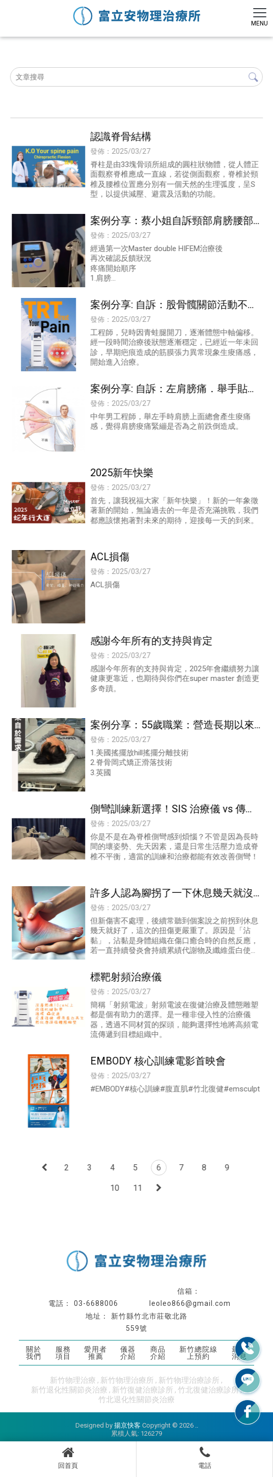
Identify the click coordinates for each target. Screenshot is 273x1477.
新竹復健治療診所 (142, 1389)
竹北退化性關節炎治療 (136, 1399)
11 (137, 1188)
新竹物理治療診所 (189, 1380)
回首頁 (68, 1457)
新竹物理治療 (73, 1380)
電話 (204, 1457)
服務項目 (63, 1352)
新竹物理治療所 (127, 1380)
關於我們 (33, 1352)
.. (196, 1425)
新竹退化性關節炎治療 (69, 1389)
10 (114, 1188)
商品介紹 (158, 1352)
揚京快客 (127, 1425)
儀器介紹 (127, 1352)
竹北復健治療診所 (208, 1389)
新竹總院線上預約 (198, 1352)
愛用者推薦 (95, 1352)
